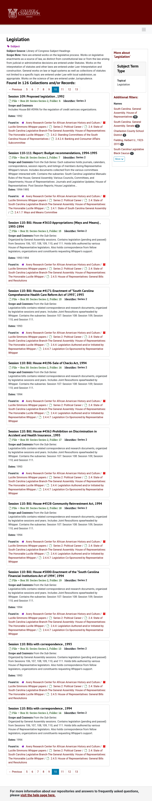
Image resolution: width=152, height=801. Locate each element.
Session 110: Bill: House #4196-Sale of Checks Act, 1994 (47, 363)
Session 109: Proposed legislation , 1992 (36, 96)
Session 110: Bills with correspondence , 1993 (40, 644)
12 (69, 89)
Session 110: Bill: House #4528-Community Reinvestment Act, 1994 (55, 503)
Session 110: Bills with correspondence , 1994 (40, 708)
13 (76, 89)
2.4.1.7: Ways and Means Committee (36, 212)
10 (55, 89)
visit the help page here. (38, 795)
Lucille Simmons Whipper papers (27, 126)
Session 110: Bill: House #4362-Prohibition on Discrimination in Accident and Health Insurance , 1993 (52, 433)
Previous (15, 89)
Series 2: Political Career (67, 126)
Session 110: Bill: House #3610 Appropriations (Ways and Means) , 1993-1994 (54, 224)
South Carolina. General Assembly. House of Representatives (127, 112)
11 (62, 89)
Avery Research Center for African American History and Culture (63, 122)
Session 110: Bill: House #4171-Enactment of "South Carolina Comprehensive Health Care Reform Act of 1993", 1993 (51, 293)
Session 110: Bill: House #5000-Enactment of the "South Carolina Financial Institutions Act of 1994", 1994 (53, 574)
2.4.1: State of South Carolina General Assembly (78, 208)
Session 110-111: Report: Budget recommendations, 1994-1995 (52, 153)
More (119, 159)
